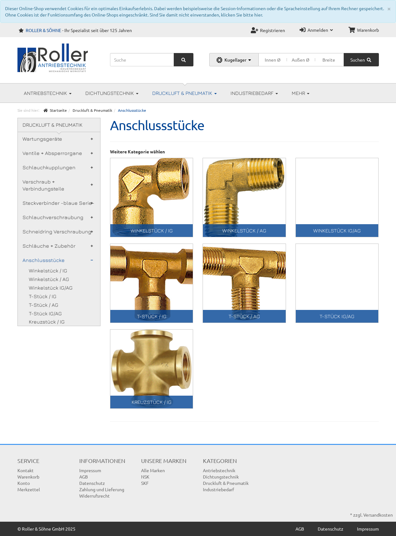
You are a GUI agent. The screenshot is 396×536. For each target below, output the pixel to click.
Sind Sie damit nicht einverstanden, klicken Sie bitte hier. (206, 14)
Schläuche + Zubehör (58, 246)
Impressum (90, 470)
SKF (145, 483)
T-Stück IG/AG (45, 313)
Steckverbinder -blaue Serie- (58, 203)
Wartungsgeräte (58, 139)
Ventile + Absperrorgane (58, 153)
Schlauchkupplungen (58, 167)
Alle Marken (153, 470)
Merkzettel (28, 489)
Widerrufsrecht (94, 496)
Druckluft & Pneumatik (184, 93)
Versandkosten (378, 515)
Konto (23, 483)
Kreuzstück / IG (47, 322)
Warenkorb (363, 30)
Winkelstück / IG (48, 270)
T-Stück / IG (42, 296)
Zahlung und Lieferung (101, 489)
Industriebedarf (254, 93)
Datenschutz (92, 483)
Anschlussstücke (58, 260)
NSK (145, 476)
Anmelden (316, 30)
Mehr (300, 93)
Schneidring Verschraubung (58, 231)
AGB (83, 476)
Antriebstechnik (48, 93)
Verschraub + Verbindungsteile (58, 185)
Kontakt (25, 470)
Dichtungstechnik (112, 93)
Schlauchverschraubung (58, 217)
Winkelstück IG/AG (51, 288)
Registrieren (268, 30)
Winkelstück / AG (49, 279)
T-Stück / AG (43, 305)
